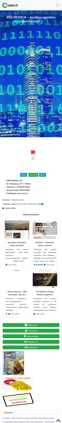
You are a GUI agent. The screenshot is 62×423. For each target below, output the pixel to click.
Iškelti (23, 175)
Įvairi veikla (12, 265)
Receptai (9, 412)
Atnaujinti (33, 175)
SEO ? (42, 175)
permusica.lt (22, 193)
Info (42, 204)
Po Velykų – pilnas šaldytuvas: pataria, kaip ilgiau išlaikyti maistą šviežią (28, 418)
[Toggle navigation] (57, 5)
